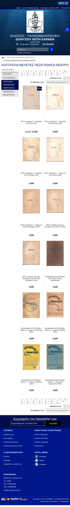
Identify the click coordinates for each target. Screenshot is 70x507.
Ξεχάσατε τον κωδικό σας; (13, 464)
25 (58, 75)
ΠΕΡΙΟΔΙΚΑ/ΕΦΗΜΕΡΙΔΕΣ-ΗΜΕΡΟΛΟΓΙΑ (21, 57)
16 (52, 73)
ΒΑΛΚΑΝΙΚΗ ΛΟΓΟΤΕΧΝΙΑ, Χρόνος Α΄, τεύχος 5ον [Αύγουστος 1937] (55, 382)
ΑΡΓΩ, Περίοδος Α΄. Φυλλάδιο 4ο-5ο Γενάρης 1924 (31, 174)
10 (65, 71)
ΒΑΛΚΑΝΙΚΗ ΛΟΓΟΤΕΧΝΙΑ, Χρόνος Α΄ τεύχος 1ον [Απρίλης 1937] (31, 330)
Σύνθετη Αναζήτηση (24, 53)
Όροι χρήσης (8, 438)
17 (58, 73)
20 (28, 75)
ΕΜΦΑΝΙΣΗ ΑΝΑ (55, 78)
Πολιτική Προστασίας (11, 442)
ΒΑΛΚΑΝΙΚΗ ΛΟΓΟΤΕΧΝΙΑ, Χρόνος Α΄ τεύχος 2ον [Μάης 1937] (55, 330)
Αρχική (18, 8)
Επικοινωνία (65, 8)
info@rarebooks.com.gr (12, 490)
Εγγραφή (7, 460)
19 (22, 75)
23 (46, 75)
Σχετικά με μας (9, 434)
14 (40, 73)
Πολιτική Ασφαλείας (41, 442)
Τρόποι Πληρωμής (41, 434)
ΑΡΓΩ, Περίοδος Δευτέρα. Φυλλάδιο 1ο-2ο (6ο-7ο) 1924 (55, 226)
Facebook (42, 456)
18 (64, 73)
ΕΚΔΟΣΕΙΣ (7, 74)
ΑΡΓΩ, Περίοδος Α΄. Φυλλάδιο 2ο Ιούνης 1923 (31, 122)
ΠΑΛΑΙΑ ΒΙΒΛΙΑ (9, 78)
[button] (63, 3)
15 (46, 73)
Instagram (42, 464)
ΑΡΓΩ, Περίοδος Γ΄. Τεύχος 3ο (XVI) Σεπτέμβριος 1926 (31, 226)
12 (28, 73)
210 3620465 (48, 44)
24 (52, 75)
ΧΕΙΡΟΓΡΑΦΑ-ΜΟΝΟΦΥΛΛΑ (9, 93)
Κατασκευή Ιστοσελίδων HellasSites (55, 501)
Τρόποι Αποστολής (41, 438)
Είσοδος (7, 456)
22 (40, 75)
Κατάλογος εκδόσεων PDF (50, 8)
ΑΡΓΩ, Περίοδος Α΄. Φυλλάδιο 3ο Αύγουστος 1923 (55, 122)
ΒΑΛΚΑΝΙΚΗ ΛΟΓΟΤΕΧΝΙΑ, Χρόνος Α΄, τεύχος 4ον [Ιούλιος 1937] (31, 382)
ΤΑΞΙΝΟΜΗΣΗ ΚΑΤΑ (37, 82)
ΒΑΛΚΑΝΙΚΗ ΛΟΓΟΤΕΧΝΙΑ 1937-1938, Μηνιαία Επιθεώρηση (55, 278)
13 (34, 73)
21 (34, 75)
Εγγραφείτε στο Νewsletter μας (35, 419)
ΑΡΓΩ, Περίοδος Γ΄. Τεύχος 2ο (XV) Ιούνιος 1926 (55, 174)
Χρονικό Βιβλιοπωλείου (30, 8)
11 (22, 73)
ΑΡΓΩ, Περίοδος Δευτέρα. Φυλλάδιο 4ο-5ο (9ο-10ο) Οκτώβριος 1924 (31, 278)
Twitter (41, 460)
